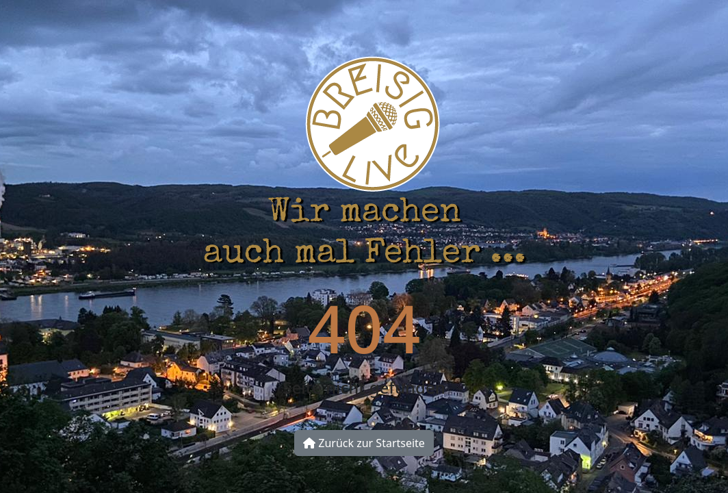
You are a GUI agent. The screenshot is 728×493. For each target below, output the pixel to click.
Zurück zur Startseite (364, 443)
